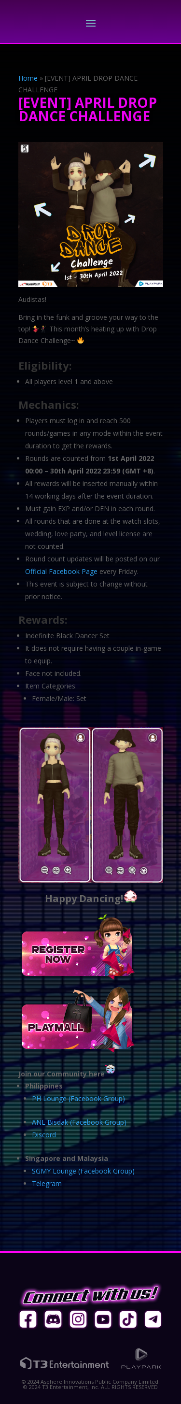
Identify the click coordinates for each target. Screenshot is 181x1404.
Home (28, 78)
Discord (44, 1134)
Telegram (47, 1183)
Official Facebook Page (61, 571)
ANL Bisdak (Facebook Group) (79, 1122)
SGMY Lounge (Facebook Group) (83, 1170)
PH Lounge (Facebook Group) (78, 1098)
